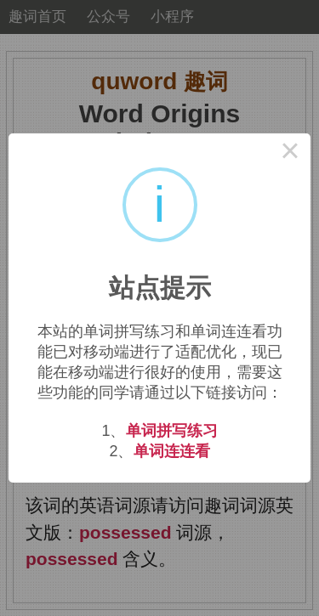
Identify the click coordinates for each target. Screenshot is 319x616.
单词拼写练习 (172, 430)
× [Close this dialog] (290, 153)
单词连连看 (172, 451)
